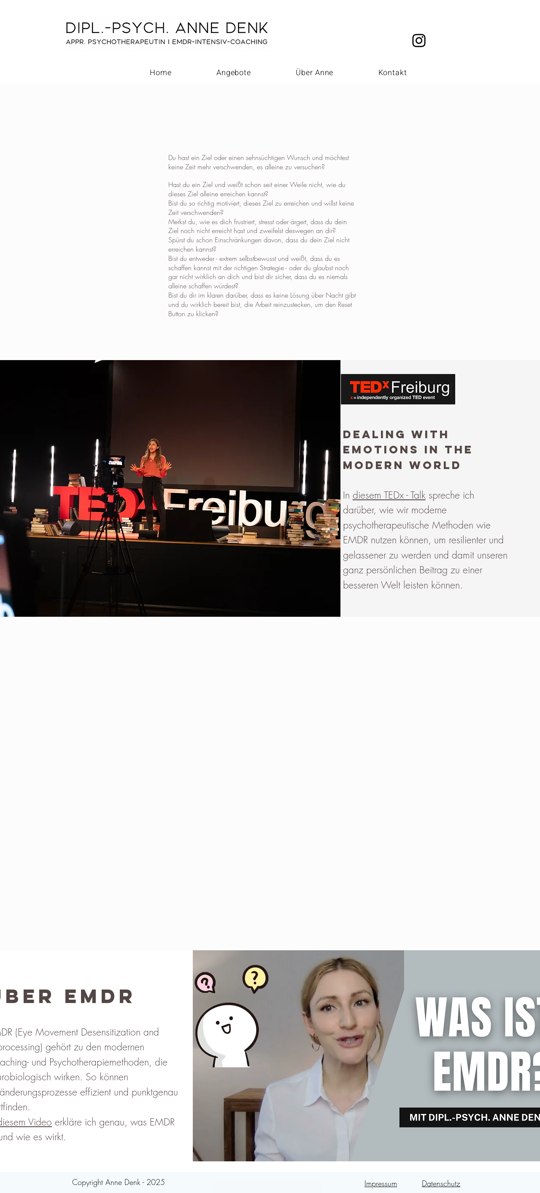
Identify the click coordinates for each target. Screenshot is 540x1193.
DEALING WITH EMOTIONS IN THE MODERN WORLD (408, 449)
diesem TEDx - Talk (389, 495)
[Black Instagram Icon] (419, 40)
